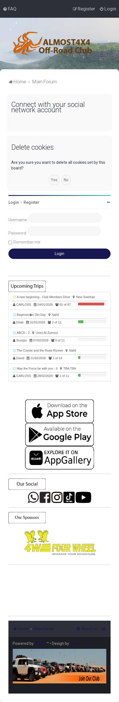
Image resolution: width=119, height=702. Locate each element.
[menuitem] (10, 9)
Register (31, 202)
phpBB (40, 643)
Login (13, 202)
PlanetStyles (81, 643)
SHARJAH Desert (59, 590)
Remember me (26, 242)
